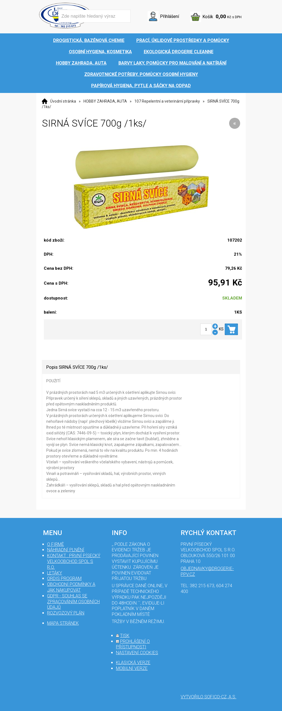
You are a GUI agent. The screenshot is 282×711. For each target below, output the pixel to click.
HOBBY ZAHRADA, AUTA (105, 101)
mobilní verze (132, 668)
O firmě (55, 544)
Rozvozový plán (65, 613)
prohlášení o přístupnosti (133, 644)
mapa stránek (63, 623)
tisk (124, 635)
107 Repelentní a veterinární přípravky (167, 101)
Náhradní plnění (65, 549)
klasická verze (133, 662)
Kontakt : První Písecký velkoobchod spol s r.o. (73, 561)
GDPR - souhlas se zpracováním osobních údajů (73, 601)
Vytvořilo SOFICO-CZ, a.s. (208, 696)
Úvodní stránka (63, 101)
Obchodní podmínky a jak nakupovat (71, 587)
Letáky (54, 573)
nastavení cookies (137, 652)
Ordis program (64, 578)
